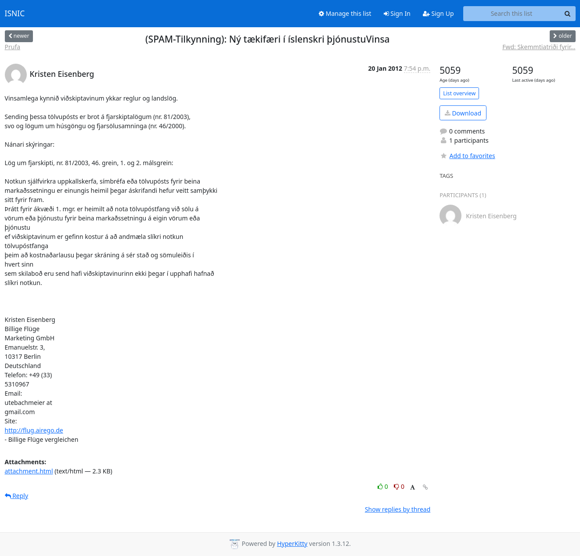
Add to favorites (467, 156)
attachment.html (29, 471)
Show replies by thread (397, 509)
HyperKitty (292, 543)
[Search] (568, 13)
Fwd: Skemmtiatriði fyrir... (538, 47)
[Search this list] (511, 13)
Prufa (13, 47)
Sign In (397, 13)
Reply (17, 495)
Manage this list (345, 13)
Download (463, 113)
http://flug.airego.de (34, 430)
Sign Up (438, 13)
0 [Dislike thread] (399, 486)
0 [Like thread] (383, 486)
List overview (459, 93)
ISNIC (15, 13)
